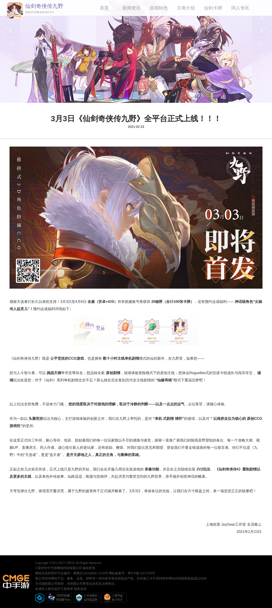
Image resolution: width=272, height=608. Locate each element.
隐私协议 (80, 589)
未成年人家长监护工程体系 (54, 589)
